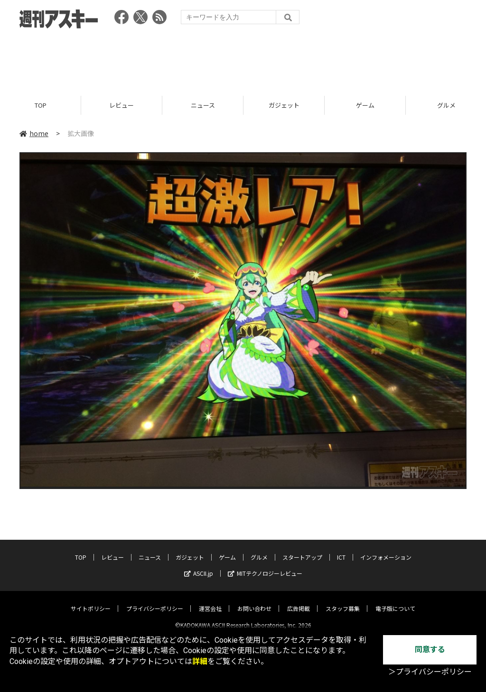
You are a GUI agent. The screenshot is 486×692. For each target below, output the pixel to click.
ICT (341, 549)
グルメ (259, 549)
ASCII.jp (198, 566)
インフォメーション (385, 549)
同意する (430, 649)
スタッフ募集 (343, 601)
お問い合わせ (254, 601)
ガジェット (284, 105)
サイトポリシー (91, 601)
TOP (41, 105)
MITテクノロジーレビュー (265, 566)
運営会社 (210, 601)
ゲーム (365, 105)
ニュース (203, 105)
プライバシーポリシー (154, 601)
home (33, 133)
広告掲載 (298, 601)
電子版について (395, 601)
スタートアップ (302, 549)
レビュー (121, 105)
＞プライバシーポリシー (430, 671)
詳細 (199, 661)
